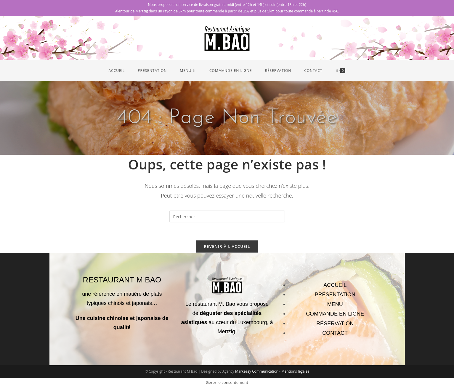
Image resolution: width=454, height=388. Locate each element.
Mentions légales (295, 371)
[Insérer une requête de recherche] (227, 216)
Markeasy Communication (257, 371)
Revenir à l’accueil (227, 246)
